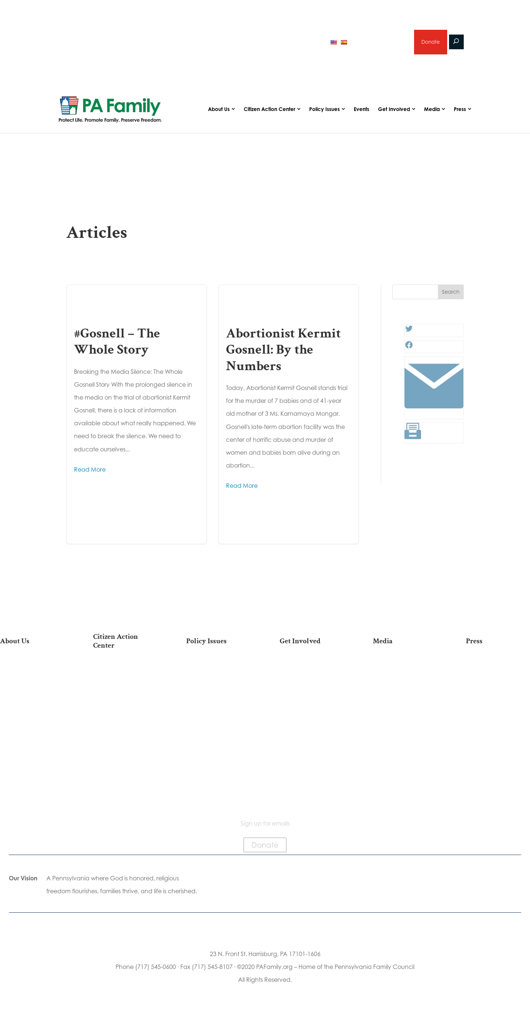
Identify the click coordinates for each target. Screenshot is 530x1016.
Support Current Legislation (312, 743)
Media (432, 109)
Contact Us (32, 784)
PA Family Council (32, 693)
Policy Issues (324, 109)
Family (218, 693)
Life (218, 669)
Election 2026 (404, 716)
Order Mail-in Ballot (125, 749)
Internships (311, 681)
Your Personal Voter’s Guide (125, 722)
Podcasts (404, 681)
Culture (218, 704)
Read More (90, 469)
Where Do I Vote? (125, 761)
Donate (430, 42)
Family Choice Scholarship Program (31, 769)
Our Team (32, 681)
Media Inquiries (498, 681)
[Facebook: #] (408, 347)
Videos (404, 693)
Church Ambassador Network (32, 750)
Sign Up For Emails (125, 791)
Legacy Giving (311, 716)
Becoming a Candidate (125, 776)
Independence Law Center (32, 719)
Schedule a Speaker (311, 769)
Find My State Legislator (125, 707)
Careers (311, 704)
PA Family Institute (32, 704)
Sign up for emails (378, 42)
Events (361, 109)
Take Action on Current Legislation (125, 692)
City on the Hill (32, 735)
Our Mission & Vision (32, 669)
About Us (219, 109)
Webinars (404, 704)
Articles (405, 669)
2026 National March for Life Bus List (125, 673)
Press (460, 109)
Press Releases (498, 669)
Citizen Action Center (269, 109)
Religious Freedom (218, 681)
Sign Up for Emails (311, 728)
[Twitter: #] (408, 331)
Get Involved (394, 109)
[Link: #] (433, 413)
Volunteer (312, 693)
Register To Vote (125, 737)
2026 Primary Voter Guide (104, 43)
